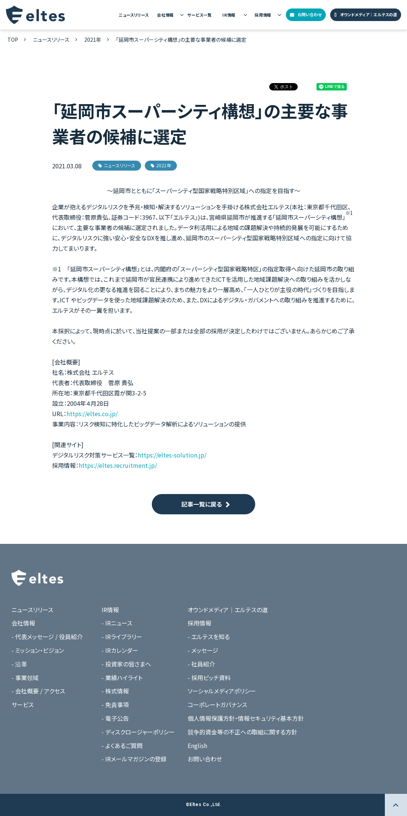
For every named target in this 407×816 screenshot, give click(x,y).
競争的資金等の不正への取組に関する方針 (242, 731)
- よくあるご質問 (122, 745)
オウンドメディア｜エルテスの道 (368, 14)
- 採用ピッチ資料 (209, 677)
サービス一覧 (199, 15)
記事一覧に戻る (201, 504)
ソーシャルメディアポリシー (222, 690)
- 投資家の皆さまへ (126, 663)
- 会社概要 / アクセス (38, 690)
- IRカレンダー (120, 650)
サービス (22, 704)
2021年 (92, 39)
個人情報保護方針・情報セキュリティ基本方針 (246, 718)
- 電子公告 (115, 718)
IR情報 (229, 15)
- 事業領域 (25, 677)
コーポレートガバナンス (217, 704)
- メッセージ (203, 650)
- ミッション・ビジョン (37, 650)
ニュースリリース (133, 15)
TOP (12, 39)
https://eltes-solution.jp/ (172, 454)
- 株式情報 (115, 690)
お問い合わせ (310, 14)
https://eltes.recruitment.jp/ (118, 465)
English (197, 745)
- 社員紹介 (201, 663)
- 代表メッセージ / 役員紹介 (47, 636)
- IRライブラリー (122, 636)
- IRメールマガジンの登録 (134, 758)
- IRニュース (117, 622)
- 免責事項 (115, 704)
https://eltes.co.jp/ (92, 413)
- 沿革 (19, 663)
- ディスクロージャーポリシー (138, 731)
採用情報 (262, 15)
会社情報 (165, 15)
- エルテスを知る (209, 636)
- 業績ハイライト (122, 677)
